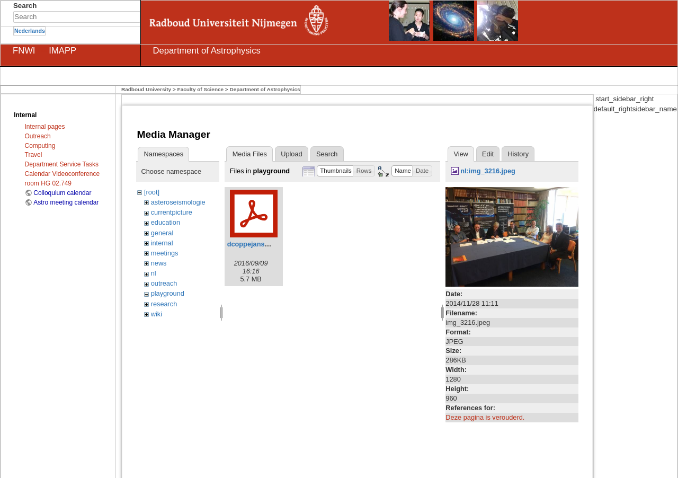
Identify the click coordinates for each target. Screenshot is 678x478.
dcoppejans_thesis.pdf (263, 244)
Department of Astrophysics (264, 89)
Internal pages (45, 126)
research (164, 304)
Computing (40, 145)
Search (135, 17)
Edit (488, 154)
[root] (151, 192)
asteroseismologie (178, 202)
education (165, 222)
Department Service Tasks (62, 164)
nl (153, 273)
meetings (165, 253)
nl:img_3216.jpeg (487, 171)
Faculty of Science (200, 89)
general (162, 233)
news (159, 263)
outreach (164, 283)
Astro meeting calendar (66, 202)
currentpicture (171, 212)
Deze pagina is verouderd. (484, 417)
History (518, 154)
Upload (291, 154)
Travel (33, 154)
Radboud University (146, 89)
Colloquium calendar (62, 193)
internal (162, 243)
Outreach (38, 136)
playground (167, 293)
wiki (156, 314)
